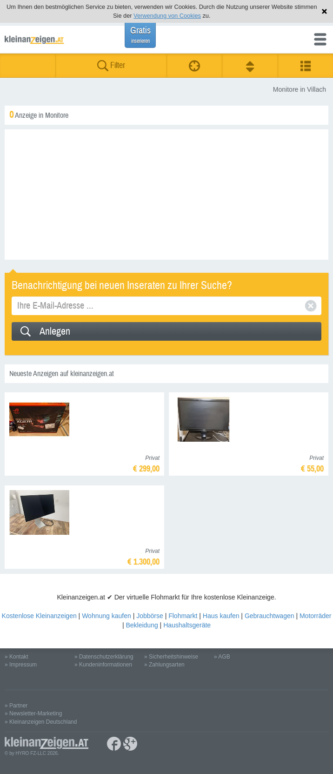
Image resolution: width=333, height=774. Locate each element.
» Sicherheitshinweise (171, 656)
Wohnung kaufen (106, 615)
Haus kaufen (221, 615)
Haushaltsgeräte (187, 625)
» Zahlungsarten (164, 664)
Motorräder (315, 615)
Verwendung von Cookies (167, 15)
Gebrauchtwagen (269, 615)
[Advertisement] (166, 194)
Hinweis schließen (324, 11)
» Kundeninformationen (103, 664)
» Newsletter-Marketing (33, 713)
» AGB (222, 656)
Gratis (140, 35)
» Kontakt (16, 656)
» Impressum (21, 664)
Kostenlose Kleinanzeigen (39, 615)
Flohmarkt (182, 615)
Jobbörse (149, 615)
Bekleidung (142, 625)
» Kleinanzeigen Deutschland (41, 722)
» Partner (16, 705)
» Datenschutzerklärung (103, 656)
